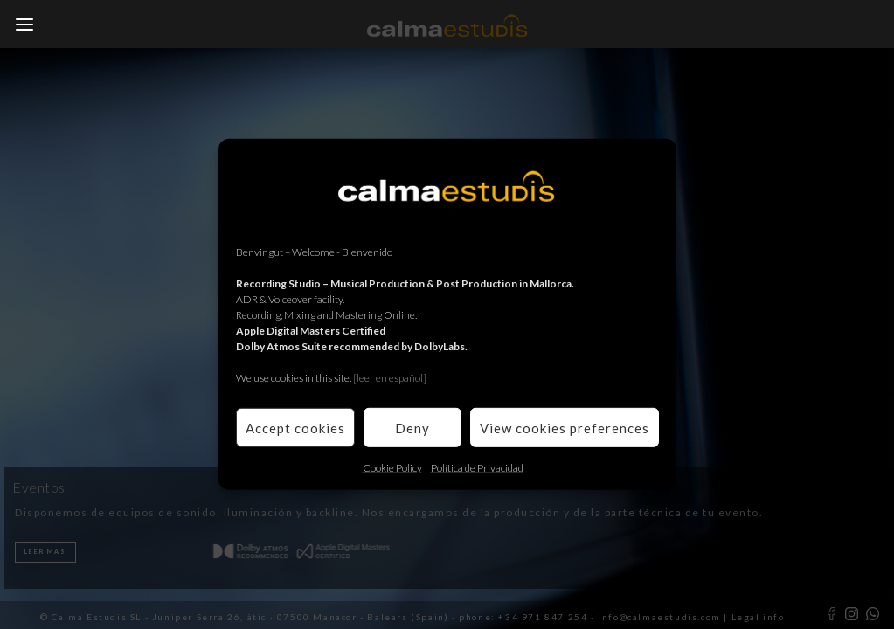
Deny (412, 427)
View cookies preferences (564, 427)
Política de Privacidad (477, 467)
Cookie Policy (392, 467)
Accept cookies (295, 427)
